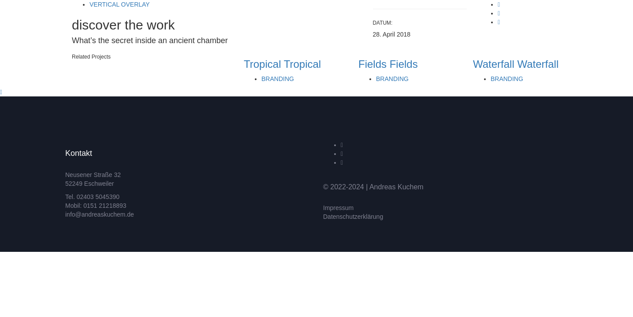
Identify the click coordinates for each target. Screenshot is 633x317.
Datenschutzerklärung (353, 216)
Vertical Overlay (119, 4)
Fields (372, 64)
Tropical (262, 64)
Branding (277, 78)
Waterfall (493, 64)
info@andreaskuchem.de (99, 214)
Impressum (338, 207)
